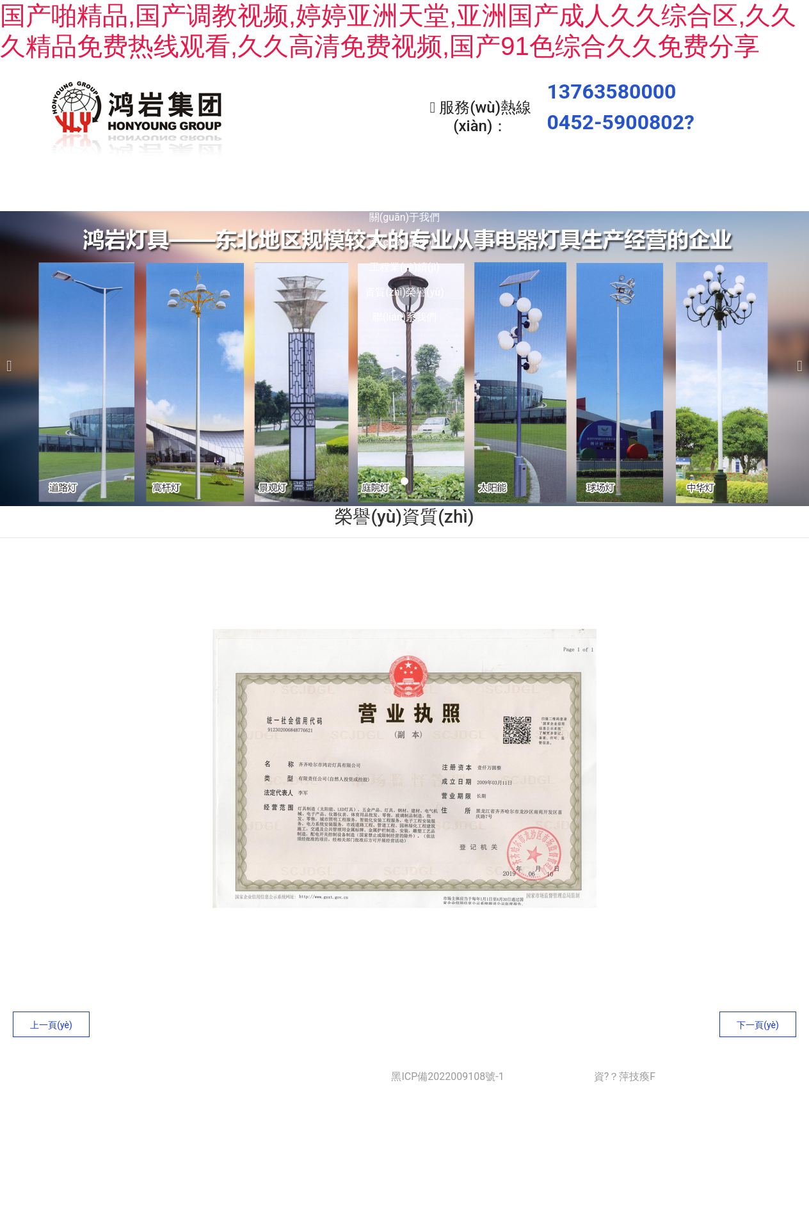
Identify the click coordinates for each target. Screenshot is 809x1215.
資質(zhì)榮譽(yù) (577, 192)
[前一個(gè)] (13, 355)
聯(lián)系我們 (693, 192)
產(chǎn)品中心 (347, 192)
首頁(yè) (117, 192)
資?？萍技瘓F (624, 1073)
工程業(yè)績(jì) (462, 192)
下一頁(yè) (758, 1022)
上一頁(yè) (51, 1022)
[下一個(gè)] (796, 355)
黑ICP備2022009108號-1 (447, 1073)
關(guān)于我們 (231, 192)
